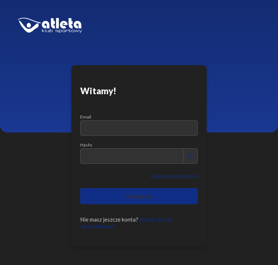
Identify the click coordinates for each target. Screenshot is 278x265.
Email (85, 117)
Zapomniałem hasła (174, 176)
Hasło (86, 145)
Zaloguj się (139, 196)
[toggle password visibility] (190, 156)
